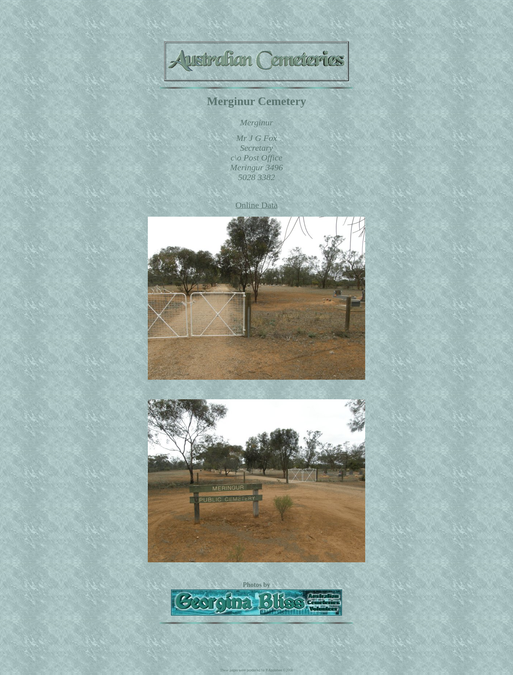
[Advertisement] (256, 19)
